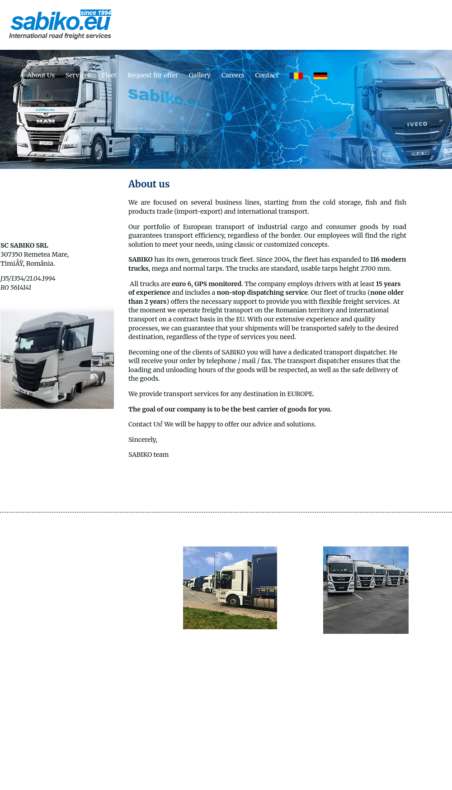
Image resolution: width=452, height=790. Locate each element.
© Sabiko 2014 (226, 779)
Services (78, 75)
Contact (266, 75)
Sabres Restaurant (207, 746)
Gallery (200, 75)
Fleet (109, 75)
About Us (41, 75)
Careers (233, 75)
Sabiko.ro (258, 746)
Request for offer (152, 75)
